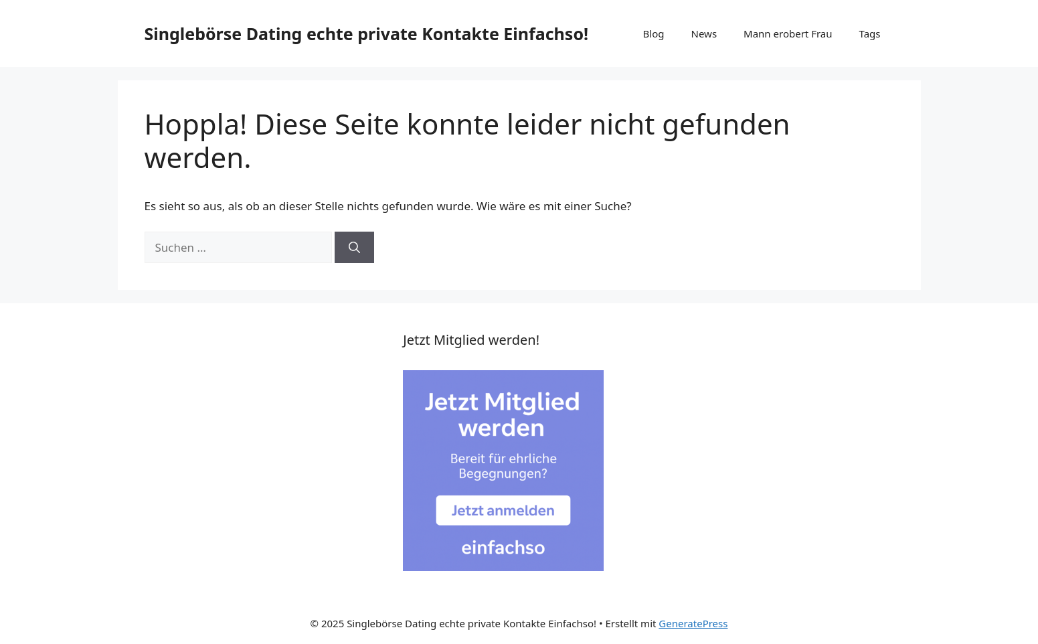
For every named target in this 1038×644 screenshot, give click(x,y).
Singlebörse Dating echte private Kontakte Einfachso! (367, 33)
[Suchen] (354, 248)
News (704, 33)
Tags (870, 33)
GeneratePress (693, 623)
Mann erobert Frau (788, 33)
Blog (654, 33)
